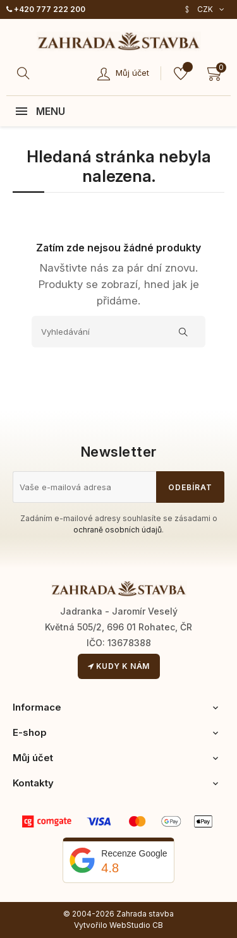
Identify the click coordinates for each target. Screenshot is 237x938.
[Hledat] (25, 73)
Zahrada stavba (145, 913)
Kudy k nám (119, 666)
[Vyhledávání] (118, 331)
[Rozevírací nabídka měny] (204, 9)
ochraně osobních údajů (117, 529)
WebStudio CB (136, 925)
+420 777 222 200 (45, 9)
